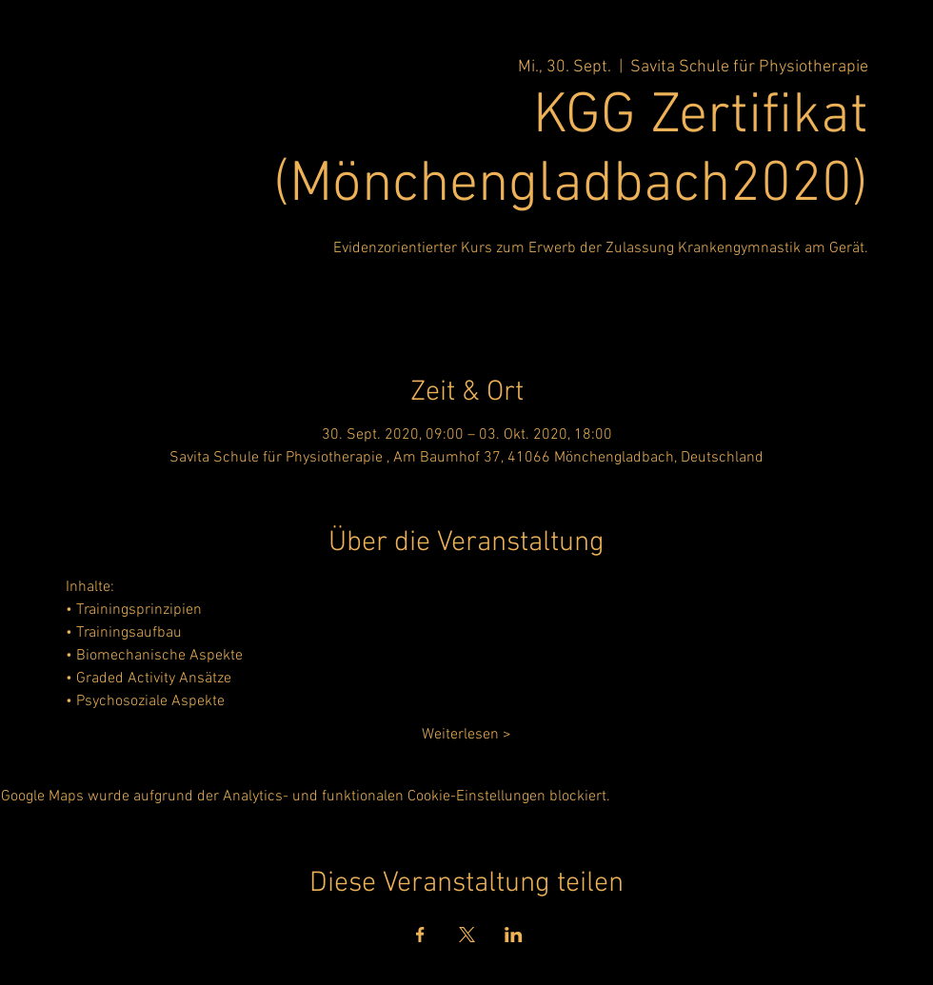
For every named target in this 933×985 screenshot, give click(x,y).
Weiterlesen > (466, 734)
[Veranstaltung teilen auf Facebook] (420, 934)
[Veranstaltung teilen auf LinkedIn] (514, 934)
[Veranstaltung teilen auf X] (467, 934)
